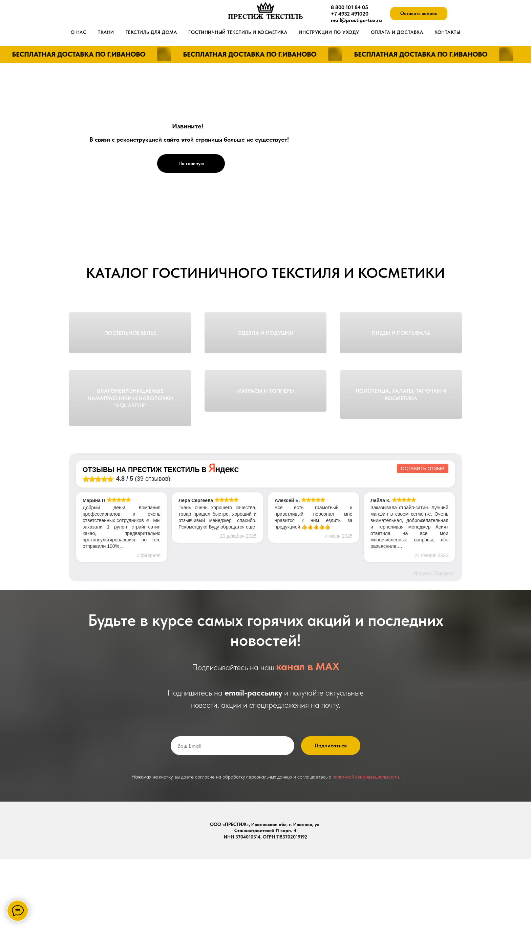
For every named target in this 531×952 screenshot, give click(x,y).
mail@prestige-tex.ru (356, 20)
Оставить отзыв (422, 561)
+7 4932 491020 (349, 14)
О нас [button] (79, 32)
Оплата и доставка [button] (397, 32)
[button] (418, 13)
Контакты (447, 32)
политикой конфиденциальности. (366, 870)
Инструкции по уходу (329, 32)
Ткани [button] (106, 32)
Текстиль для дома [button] (151, 32)
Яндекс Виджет (433, 666)
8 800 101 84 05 (349, 7)
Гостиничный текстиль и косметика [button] (237, 32)
